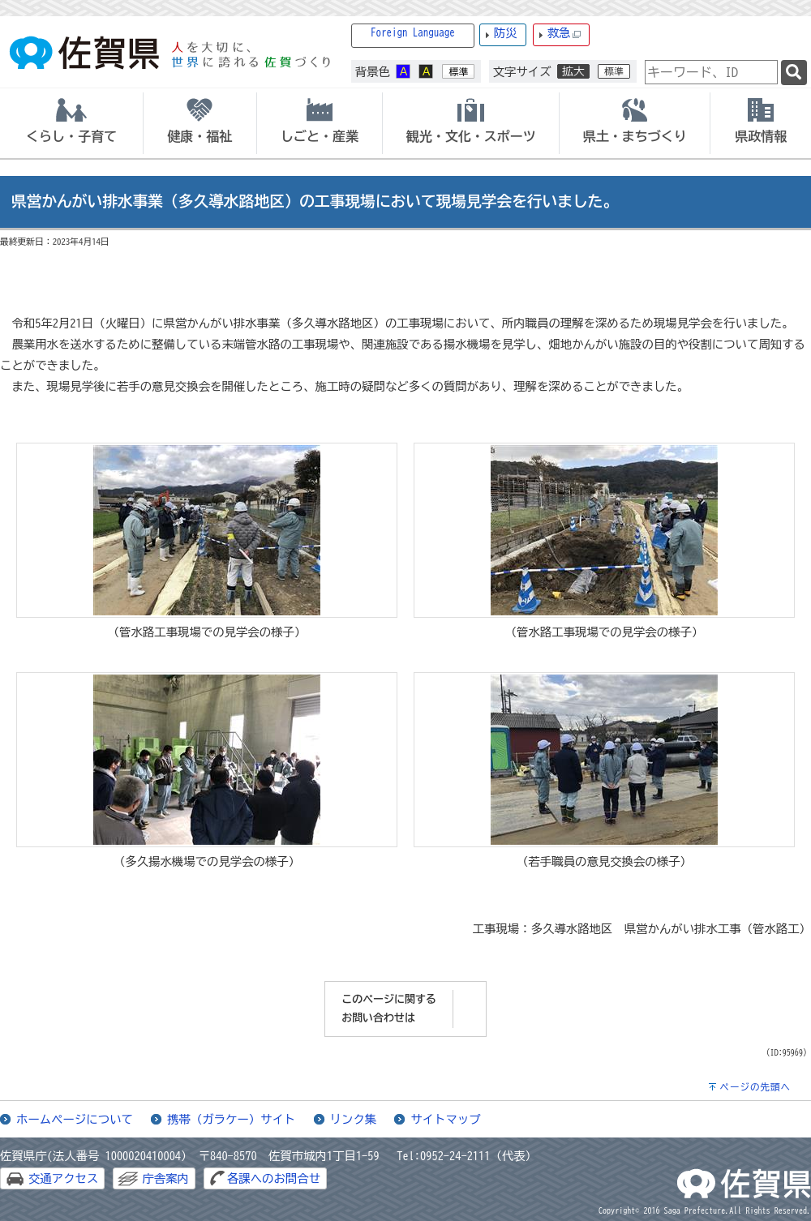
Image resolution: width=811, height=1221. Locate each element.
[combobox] (711, 72)
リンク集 (353, 1119)
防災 (505, 33)
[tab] (71, 123)
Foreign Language (413, 33)
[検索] (794, 72)
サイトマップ (445, 1119)
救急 (564, 34)
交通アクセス (63, 1178)
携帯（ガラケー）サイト (231, 1119)
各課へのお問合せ (273, 1178)
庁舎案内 (165, 1178)
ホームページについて (74, 1119)
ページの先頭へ (755, 1086)
